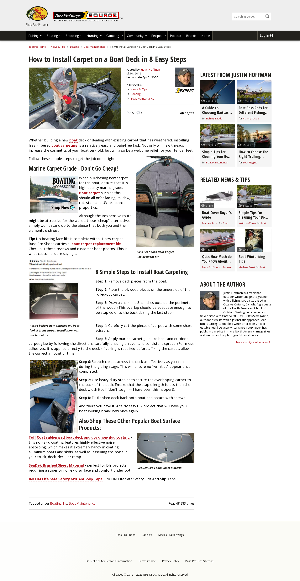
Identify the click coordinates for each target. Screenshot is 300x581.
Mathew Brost (210, 223)
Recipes (156, 36)
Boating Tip (58, 503)
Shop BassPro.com (37, 24)
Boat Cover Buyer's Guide (217, 215)
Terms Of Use (147, 561)
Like (127, 113)
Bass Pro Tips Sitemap (199, 561)
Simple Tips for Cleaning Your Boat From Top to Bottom (217, 158)
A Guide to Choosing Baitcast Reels (216, 112)
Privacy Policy (170, 561)
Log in (264, 35)
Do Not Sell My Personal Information (109, 561)
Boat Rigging (250, 162)
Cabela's (147, 535)
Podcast (175, 36)
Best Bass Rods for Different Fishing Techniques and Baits (253, 114)
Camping (112, 36)
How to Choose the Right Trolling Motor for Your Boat (253, 158)
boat (73, 140)
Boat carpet (89, 192)
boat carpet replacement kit (96, 243)
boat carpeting (64, 145)
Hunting (93, 36)
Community (135, 36)
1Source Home (37, 46)
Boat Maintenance (94, 46)
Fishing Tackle (214, 118)
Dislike (138, 113)
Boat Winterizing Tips (252, 259)
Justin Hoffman (150, 69)
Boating (52, 36)
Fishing (33, 36)
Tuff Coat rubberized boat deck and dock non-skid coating (79, 437)
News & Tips (58, 46)
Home (205, 36)
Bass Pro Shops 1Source (216, 267)
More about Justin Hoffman (252, 342)
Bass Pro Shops (125, 535)
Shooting (72, 36)
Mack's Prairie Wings (171, 535)
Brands (191, 36)
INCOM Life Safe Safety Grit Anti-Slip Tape (66, 479)
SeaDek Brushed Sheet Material (56, 465)
